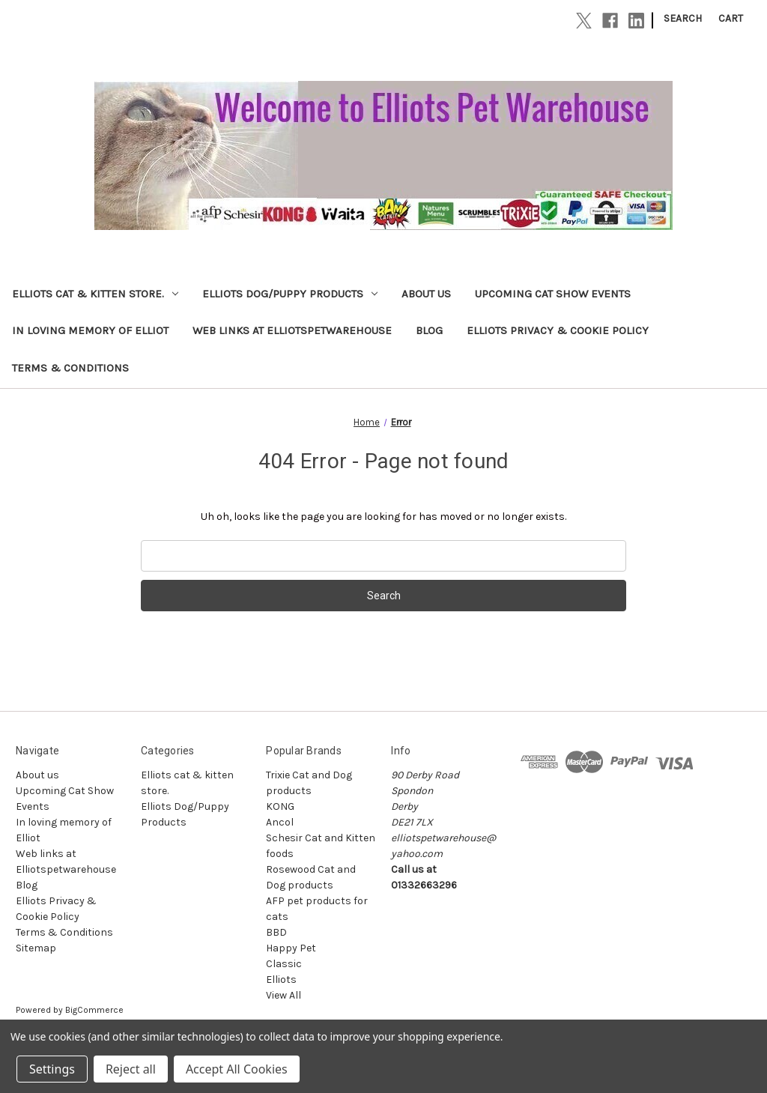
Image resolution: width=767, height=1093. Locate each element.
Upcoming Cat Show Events (553, 293)
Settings (52, 1069)
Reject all (131, 1069)
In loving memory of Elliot (90, 330)
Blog (429, 330)
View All (283, 995)
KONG (280, 806)
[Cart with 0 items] (730, 18)
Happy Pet (291, 948)
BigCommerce (94, 1010)
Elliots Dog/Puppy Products (290, 293)
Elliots (281, 979)
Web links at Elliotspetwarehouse (292, 330)
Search (683, 18)
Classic (284, 963)
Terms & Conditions (70, 368)
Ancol (280, 822)
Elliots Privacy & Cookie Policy (558, 330)
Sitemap (36, 948)
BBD (276, 932)
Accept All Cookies (237, 1069)
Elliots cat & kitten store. (95, 293)
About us (426, 293)
